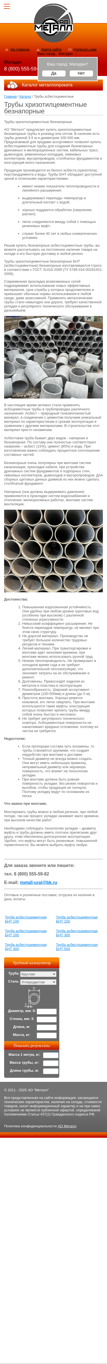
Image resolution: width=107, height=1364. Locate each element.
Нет (81, 73)
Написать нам (85, 49)
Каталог (25, 97)
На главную (20, 49)
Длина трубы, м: (24, 1070)
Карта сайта (51, 49)
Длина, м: (21, 1027)
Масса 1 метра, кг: (24, 1054)
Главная (10, 97)
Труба (13, 973)
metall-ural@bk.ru (38, 882)
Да (54, 73)
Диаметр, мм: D (21, 1011)
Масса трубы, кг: (24, 1062)
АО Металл (67, 1126)
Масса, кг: (21, 1035)
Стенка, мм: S (22, 1019)
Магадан (66, 53)
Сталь (13, 981)
